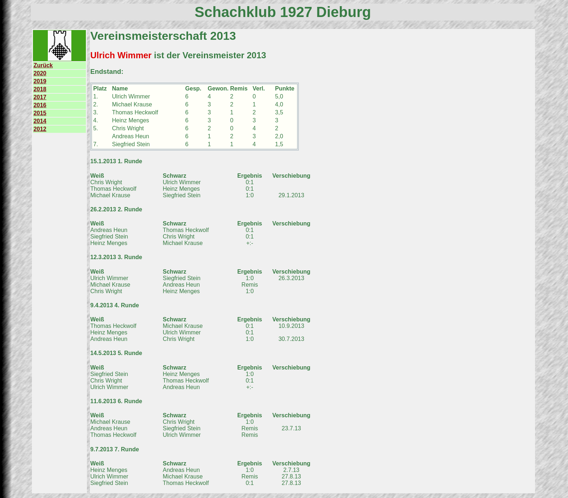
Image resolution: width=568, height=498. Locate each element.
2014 (39, 121)
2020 (39, 73)
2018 (39, 89)
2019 (39, 81)
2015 (39, 113)
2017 (39, 97)
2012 (39, 129)
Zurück (43, 65)
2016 (39, 105)
